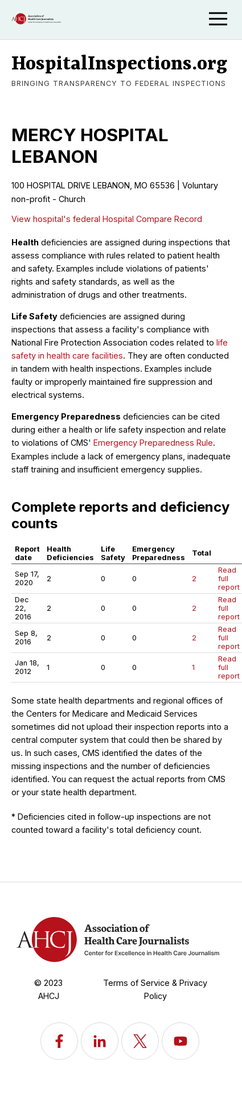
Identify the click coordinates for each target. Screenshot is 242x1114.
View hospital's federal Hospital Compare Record (106, 219)
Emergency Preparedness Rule (153, 442)
